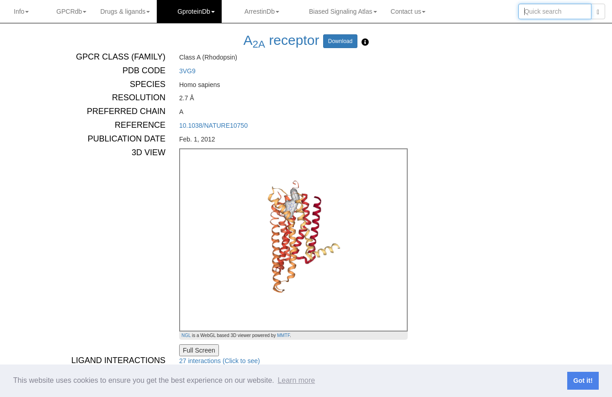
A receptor (281, 40)
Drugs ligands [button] (125, 11)
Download (340, 41)
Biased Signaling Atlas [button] (343, 11)
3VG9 (187, 71)
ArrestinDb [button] (262, 11)
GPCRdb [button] (71, 11)
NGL (186, 335)
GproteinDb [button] (196, 11)
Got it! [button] (582, 380)
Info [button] (21, 11)
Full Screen (199, 350)
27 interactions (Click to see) (219, 360)
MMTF (283, 335)
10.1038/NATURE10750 (213, 125)
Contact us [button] (408, 11)
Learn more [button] (296, 380)
